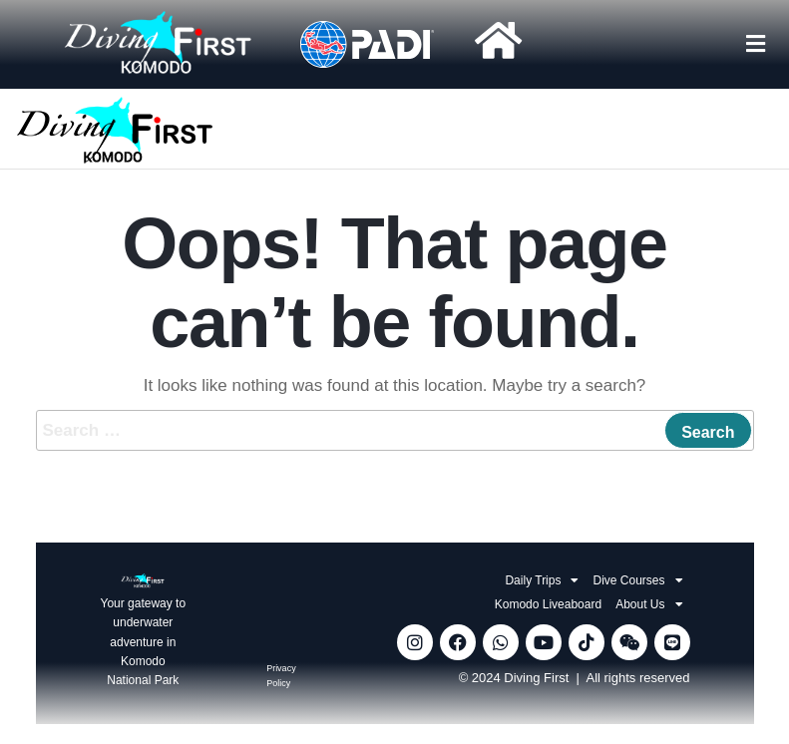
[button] (755, 44)
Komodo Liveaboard (548, 604)
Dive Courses (637, 580)
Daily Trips (542, 580)
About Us (648, 604)
